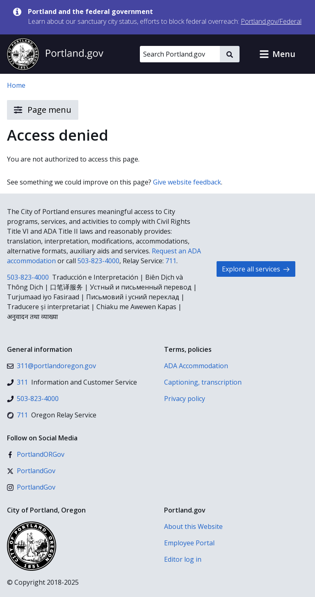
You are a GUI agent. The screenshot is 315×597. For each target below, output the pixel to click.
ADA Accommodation (196, 365)
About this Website (193, 526)
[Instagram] (31, 487)
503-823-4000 (98, 260)
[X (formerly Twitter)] (31, 471)
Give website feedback (187, 182)
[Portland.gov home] (55, 54)
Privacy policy (184, 398)
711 (170, 260)
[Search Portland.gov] (180, 54)
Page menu (42, 110)
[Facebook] (35, 454)
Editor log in (182, 559)
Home (16, 85)
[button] (277, 54)
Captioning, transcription (203, 382)
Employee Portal (189, 542)
